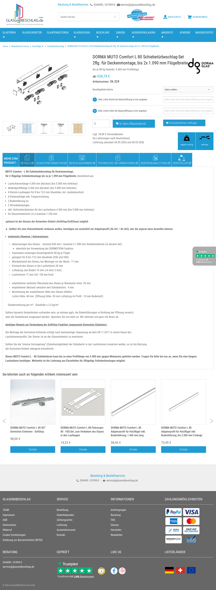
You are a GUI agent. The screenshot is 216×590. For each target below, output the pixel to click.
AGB (5, 519)
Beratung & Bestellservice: (73, 4)
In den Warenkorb (131, 123)
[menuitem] (5, 46)
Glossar (115, 525)
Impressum (9, 515)
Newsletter (117, 535)
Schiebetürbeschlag (55, 46)
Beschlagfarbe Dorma (103, 89)
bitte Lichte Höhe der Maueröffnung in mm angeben (122, 110)
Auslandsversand (66, 529)
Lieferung (62, 525)
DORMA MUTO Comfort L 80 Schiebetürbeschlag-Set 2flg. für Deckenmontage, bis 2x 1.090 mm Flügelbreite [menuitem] (113, 46)
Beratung (116, 515)
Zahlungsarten (64, 519)
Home (5, 46)
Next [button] (210, 419)
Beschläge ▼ (38, 46)
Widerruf (7, 529)
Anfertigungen (118, 510)
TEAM (6, 510)
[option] (33, 417)
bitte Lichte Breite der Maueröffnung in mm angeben (122, 99)
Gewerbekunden (65, 515)
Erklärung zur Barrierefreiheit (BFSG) (23, 540)
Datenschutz (9, 525)
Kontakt (61, 535)
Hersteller (116, 529)
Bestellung (62, 510)
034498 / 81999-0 (104, 4)
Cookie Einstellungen (14, 535)
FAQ (113, 519)
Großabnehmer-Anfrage (181, 122)
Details (33, 449)
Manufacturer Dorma (20, 46)
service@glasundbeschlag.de (137, 4)
